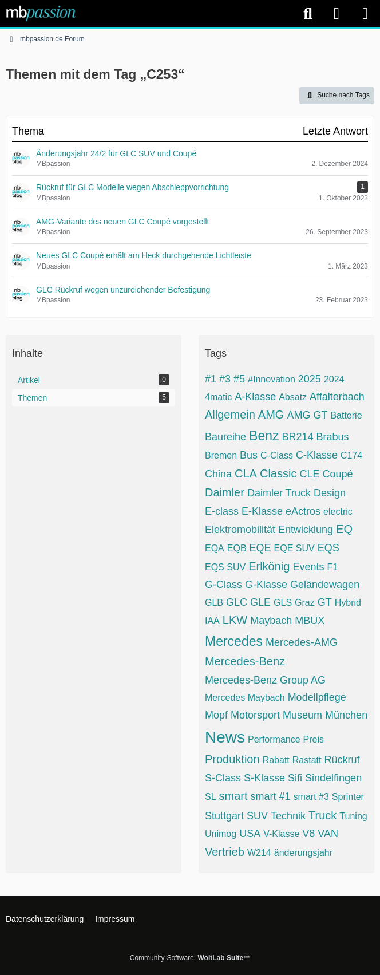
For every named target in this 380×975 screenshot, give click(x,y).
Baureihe (225, 437)
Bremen (221, 455)
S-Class (223, 778)
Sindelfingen (333, 778)
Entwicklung (305, 529)
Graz (305, 602)
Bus (249, 455)
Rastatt (307, 760)
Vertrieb (224, 852)
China (218, 474)
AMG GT (307, 415)
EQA (214, 548)
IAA (212, 621)
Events (308, 567)
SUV (257, 816)
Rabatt (276, 760)
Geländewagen (324, 584)
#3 (225, 379)
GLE (260, 602)
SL (210, 797)
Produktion (232, 759)
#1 (210, 379)
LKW (235, 620)
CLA (246, 473)
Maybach (271, 620)
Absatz (293, 397)
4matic (218, 397)
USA (249, 833)
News (225, 737)
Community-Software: (190, 958)
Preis (313, 739)
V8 (308, 833)
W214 (259, 853)
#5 (239, 379)
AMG (271, 414)
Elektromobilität (240, 529)
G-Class (223, 584)
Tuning (353, 816)
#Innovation (271, 379)
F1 (332, 567)
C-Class (276, 455)
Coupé (337, 474)
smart (233, 796)
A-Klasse (255, 396)
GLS (283, 602)
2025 (309, 379)
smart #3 (311, 797)
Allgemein (230, 414)
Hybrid (348, 602)
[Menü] (365, 13)
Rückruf (341, 759)
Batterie (346, 415)
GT (325, 602)
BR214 (298, 437)
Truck (322, 815)
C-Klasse (317, 455)
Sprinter (348, 797)
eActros (303, 511)
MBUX (309, 620)
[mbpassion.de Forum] (40, 13)
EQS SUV (225, 567)
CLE (309, 474)
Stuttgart (224, 816)
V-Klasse (281, 834)
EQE (260, 548)
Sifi (295, 778)
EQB (237, 548)
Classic (278, 473)
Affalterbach (337, 396)
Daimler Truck (279, 493)
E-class (222, 511)
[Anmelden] (336, 13)
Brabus (332, 437)
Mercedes (234, 641)
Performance (274, 739)
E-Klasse (262, 511)
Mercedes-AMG (302, 642)
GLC (236, 602)
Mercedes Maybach (245, 697)
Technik (288, 816)
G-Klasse (266, 584)
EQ (344, 529)
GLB (214, 602)
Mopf (216, 715)
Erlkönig (269, 566)
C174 (351, 455)
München (346, 715)
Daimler (224, 492)
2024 (334, 379)
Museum (302, 715)
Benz (264, 435)
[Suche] (307, 13)
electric (338, 511)
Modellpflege (317, 697)
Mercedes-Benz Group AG (265, 680)
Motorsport (255, 715)
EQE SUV (294, 548)
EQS (328, 548)
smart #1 (271, 796)
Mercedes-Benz (245, 661)
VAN (328, 833)
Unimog (220, 834)
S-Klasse (264, 778)
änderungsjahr (303, 853)
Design (330, 493)
